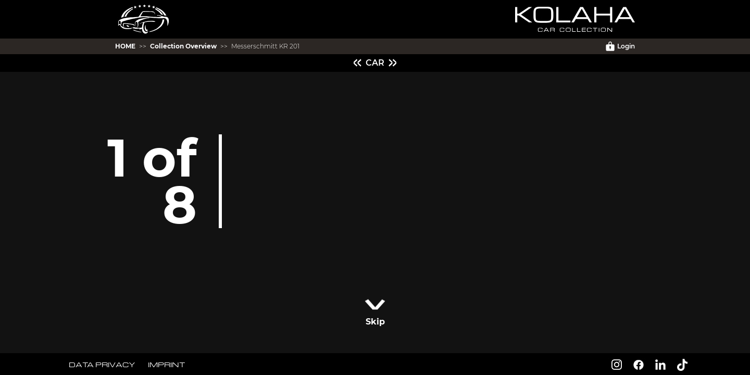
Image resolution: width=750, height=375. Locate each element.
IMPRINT (166, 364)
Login (620, 46)
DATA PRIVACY (102, 364)
